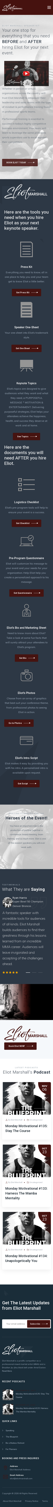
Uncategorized (36, 1120)
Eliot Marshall (16, 1120)
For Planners (11, 1449)
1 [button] (28, 972)
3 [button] (40, 972)
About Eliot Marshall (12, 1501)
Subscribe (35, 1324)
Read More (7, 1371)
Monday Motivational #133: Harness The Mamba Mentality (26, 1193)
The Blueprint (12, 1436)
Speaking (10, 1430)
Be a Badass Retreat (15, 1443)
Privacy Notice (31, 1501)
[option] (25, 937)
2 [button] (34, 972)
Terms (45, 1501)
